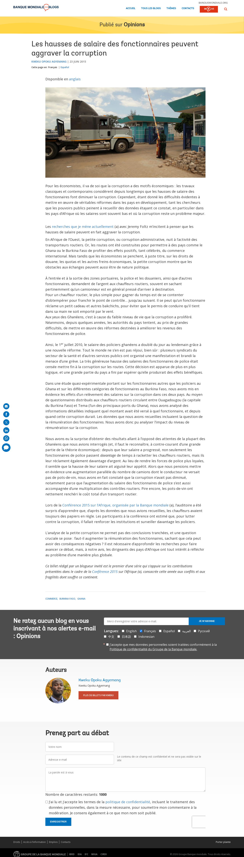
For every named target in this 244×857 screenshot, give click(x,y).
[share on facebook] (6, 414)
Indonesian (146, 636)
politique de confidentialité (127, 802)
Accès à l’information (34, 842)
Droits (16, 842)
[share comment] (6, 447)
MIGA (94, 854)
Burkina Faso (67, 598)
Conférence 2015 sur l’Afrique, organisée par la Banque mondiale (115, 505)
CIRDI (103, 854)
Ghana (81, 598)
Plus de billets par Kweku (98, 695)
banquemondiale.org (213, 3)
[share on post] (6, 422)
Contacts (188, 8)
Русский (204, 631)
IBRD (72, 854)
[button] (225, 9)
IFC (86, 854)
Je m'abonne (207, 621)
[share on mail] (6, 406)
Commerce (51, 598)
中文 (111, 636)
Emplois (53, 842)
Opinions (134, 25)
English (131, 631)
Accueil (130, 8)
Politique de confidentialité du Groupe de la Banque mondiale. (153, 649)
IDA (80, 854)
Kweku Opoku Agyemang (49, 61)
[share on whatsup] (6, 438)
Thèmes (171, 8)
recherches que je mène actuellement (83, 226)
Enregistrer (58, 821)
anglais (75, 79)
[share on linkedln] (6, 430)
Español (65, 67)
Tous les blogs (151, 8)
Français (52, 67)
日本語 (126, 636)
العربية (186, 631)
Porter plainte (223, 842)
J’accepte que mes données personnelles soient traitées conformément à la (163, 647)
